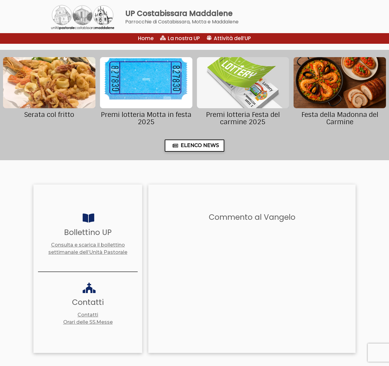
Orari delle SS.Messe (88, 322)
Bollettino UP (88, 232)
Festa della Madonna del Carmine (339, 118)
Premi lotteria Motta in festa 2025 (146, 118)
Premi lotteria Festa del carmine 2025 (243, 118)
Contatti (88, 302)
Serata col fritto (49, 114)
